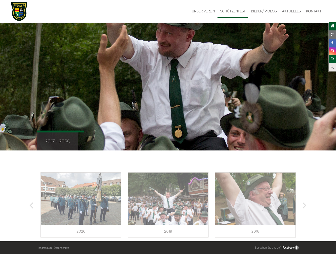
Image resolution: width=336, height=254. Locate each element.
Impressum (45, 248)
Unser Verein (203, 11)
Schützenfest (233, 11)
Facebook (288, 247)
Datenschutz (61, 248)
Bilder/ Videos (264, 11)
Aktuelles (291, 11)
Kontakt (314, 11)
